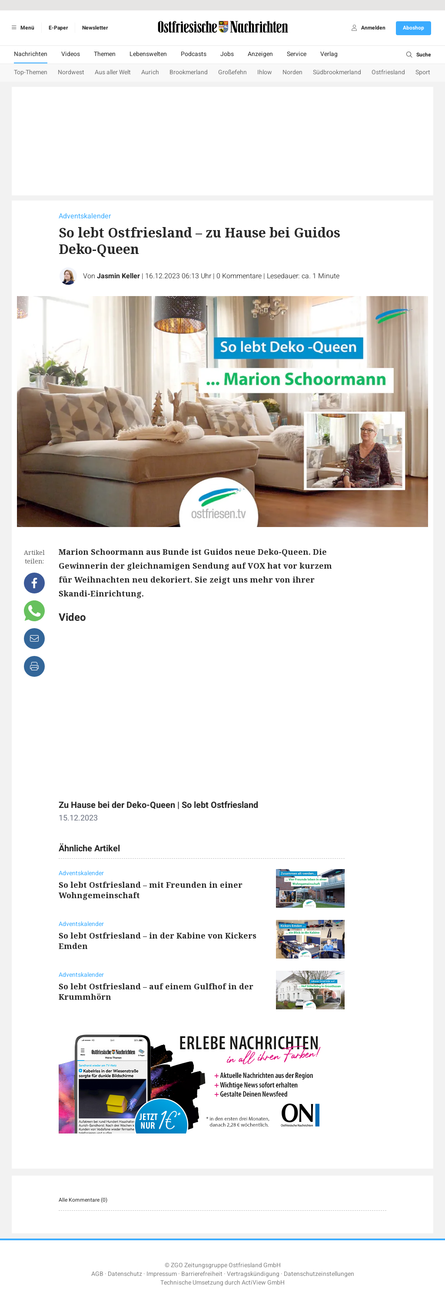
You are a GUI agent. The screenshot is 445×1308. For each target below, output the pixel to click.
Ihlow (264, 72)
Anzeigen (260, 54)
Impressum (161, 1273)
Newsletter (95, 27)
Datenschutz (125, 1273)
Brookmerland (188, 72)
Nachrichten (30, 54)
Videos (70, 54)
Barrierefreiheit (201, 1273)
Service (296, 54)
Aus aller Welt (113, 72)
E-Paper (58, 27)
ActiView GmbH (263, 1282)
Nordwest (71, 72)
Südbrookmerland (337, 72)
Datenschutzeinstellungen (319, 1273)
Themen (105, 54)
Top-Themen (30, 72)
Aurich (150, 72)
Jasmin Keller (118, 276)
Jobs (227, 54)
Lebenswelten (148, 54)
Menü (21, 28)
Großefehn (232, 72)
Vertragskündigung (253, 1273)
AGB (97, 1273)
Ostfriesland (388, 72)
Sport (422, 72)
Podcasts (193, 54)
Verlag (329, 54)
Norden (292, 72)
